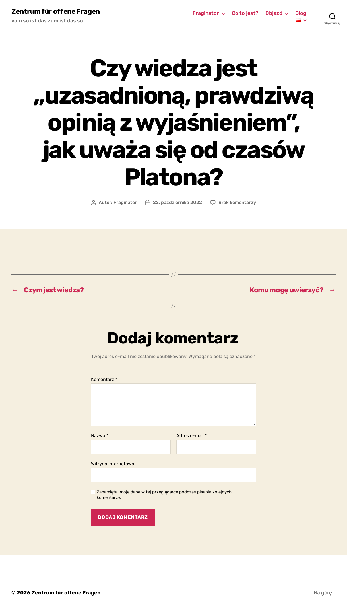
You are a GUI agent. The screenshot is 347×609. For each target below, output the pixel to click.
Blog (300, 13)
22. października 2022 (177, 202)
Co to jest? (245, 13)
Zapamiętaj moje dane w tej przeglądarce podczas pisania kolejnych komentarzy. (164, 494)
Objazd (273, 13)
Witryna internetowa (112, 463)
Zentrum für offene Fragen (55, 11)
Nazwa (99, 435)
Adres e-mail (191, 435)
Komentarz (104, 379)
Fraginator (206, 13)
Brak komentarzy (237, 202)
